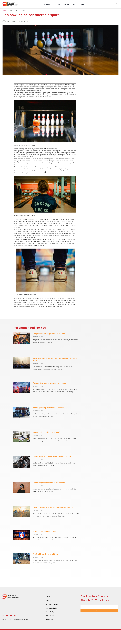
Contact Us (49, 596)
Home (4, 10)
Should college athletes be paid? (46, 432)
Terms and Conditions (52, 604)
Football (57, 4)
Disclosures (49, 620)
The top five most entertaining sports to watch (53, 507)
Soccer (74, 4)
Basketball (46, 4)
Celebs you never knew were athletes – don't (52, 457)
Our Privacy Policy (51, 608)
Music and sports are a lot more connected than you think (55, 359)
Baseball (66, 4)
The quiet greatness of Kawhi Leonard (49, 483)
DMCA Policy (50, 616)
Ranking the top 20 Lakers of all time (48, 407)
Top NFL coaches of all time (44, 531)
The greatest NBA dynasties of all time (49, 333)
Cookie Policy (50, 612)
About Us (49, 600)
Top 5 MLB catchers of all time (45, 554)
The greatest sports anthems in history (49, 383)
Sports (83, 4)
